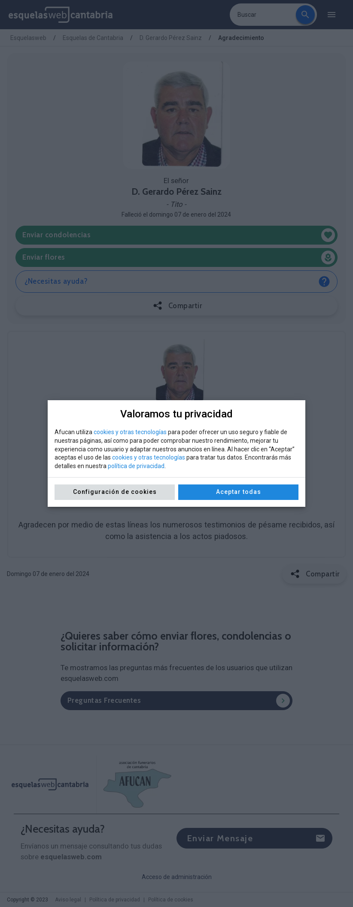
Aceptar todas (238, 491)
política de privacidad (136, 466)
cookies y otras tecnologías (130, 432)
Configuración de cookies (115, 491)
